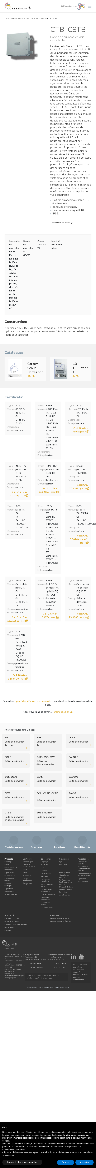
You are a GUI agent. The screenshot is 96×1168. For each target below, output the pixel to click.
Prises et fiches (9, 876)
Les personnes (46, 874)
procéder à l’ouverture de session (34, 701)
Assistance (64, 872)
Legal (67, 987)
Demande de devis (61, 222)
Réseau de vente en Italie (59, 918)
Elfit (42, 868)
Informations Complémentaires (15, 924)
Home (10, 18)
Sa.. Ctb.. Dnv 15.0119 (17, 493)
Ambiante (44, 877)
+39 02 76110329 (58, 963)
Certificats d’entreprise (45, 899)
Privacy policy (48, 987)
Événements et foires (11, 918)
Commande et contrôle (9, 880)
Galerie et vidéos (47, 908)
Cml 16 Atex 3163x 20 (17, 677)
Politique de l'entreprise (45, 881)
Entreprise (46, 859)
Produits (18, 18)
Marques (44, 865)
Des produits (9, 927)
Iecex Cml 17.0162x (78, 486)
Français (66, 6)
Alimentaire (27, 876)
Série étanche (9, 892)
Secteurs (27, 859)
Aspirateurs (8, 889)
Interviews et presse (45, 904)
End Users (63, 865)
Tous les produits (10, 895)
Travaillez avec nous (47, 886)
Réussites (7, 930)
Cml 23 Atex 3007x (49, 615)
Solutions (64, 859)
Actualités (9, 915)
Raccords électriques (8, 885)
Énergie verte (27, 884)
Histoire (44, 871)
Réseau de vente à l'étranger (60, 921)
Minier (25, 870)
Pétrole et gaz (28, 862)
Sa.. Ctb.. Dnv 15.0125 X (17, 619)
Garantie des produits (64, 876)
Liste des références (48, 895)
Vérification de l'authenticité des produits (65, 882)
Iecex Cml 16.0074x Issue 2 (78, 539)
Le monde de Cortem (11, 921)
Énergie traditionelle (27, 880)
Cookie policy (59, 987)
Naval (25, 873)
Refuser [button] (65, 1162)
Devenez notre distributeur (46, 891)
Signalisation (9, 873)
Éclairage (7, 862)
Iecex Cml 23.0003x (78, 615)
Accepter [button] (84, 1162)
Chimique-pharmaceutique (29, 866)
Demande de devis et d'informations (66, 888)
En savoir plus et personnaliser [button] (22, 1162)
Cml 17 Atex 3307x (80, 430)
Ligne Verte (63, 892)
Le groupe (44, 862)
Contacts (54, 915)
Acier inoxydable (38, 18)
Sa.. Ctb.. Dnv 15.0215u (47, 490)
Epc (60, 862)
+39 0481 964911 (36, 963)
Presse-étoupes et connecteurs (10, 869)
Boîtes (26, 18)
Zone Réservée (64, 895)
